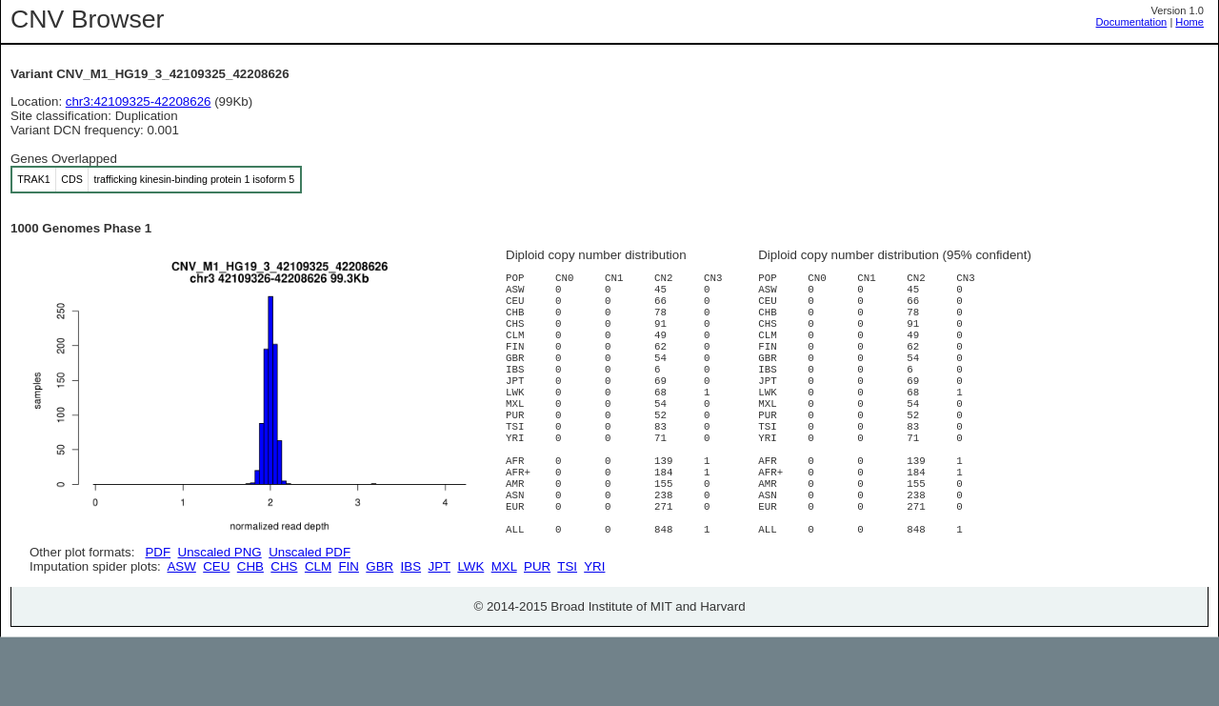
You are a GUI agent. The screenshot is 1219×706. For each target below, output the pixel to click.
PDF (157, 552)
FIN (348, 635)
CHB (250, 635)
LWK (470, 635)
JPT (439, 635)
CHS (283, 635)
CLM (318, 635)
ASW (181, 635)
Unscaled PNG (220, 552)
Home (1189, 22)
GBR (379, 635)
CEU (216, 635)
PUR (537, 635)
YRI (594, 635)
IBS (411, 635)
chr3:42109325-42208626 (138, 101)
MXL (504, 635)
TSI (567, 635)
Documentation (1132, 22)
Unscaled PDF (309, 552)
